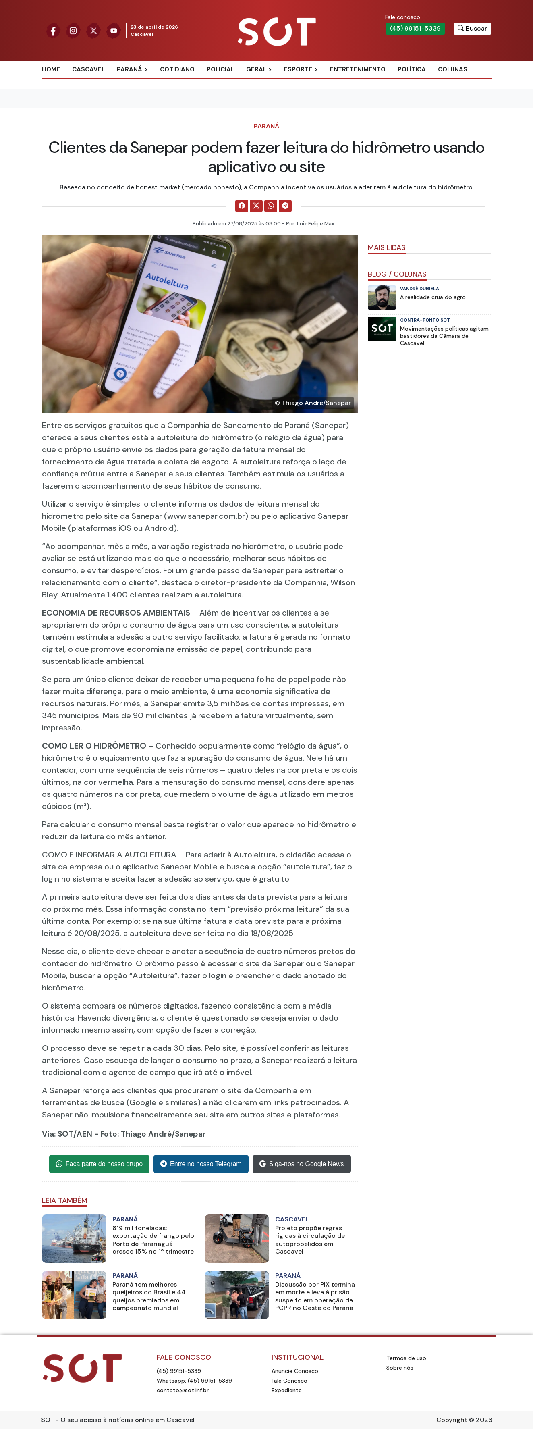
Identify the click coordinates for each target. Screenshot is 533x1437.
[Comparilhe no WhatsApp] (270, 206)
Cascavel (88, 69)
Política (412, 69)
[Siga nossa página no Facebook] (53, 30)
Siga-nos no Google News (301, 1164)
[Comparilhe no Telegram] (285, 206)
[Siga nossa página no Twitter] (93, 30)
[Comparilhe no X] (256, 206)
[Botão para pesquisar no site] (472, 29)
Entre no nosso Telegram (201, 1164)
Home (51, 69)
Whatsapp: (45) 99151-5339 (194, 1380)
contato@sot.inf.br (183, 1390)
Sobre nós (399, 1367)
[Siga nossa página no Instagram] (73, 30)
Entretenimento (358, 69)
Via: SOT (57, 1134)
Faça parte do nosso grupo (99, 1164)
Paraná (129, 69)
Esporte (298, 69)
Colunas (452, 69)
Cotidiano (177, 69)
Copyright (451, 1420)
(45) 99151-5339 (415, 28)
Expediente (287, 1390)
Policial (220, 69)
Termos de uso (406, 1358)
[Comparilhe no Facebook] (241, 206)
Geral (256, 69)
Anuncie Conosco (295, 1371)
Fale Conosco (289, 1380)
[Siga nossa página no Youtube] (114, 30)
